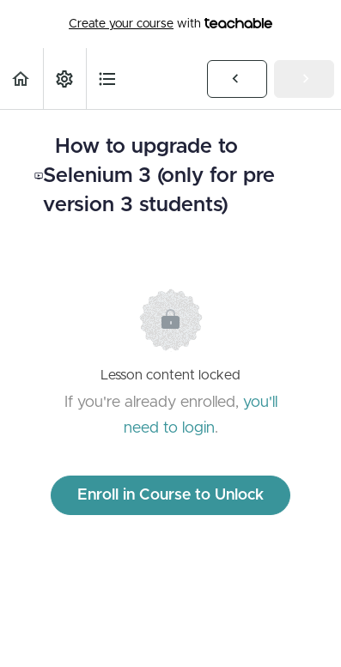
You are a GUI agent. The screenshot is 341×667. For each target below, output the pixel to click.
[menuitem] (64, 78)
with (170, 24)
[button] (21, 78)
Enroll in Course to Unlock (170, 495)
